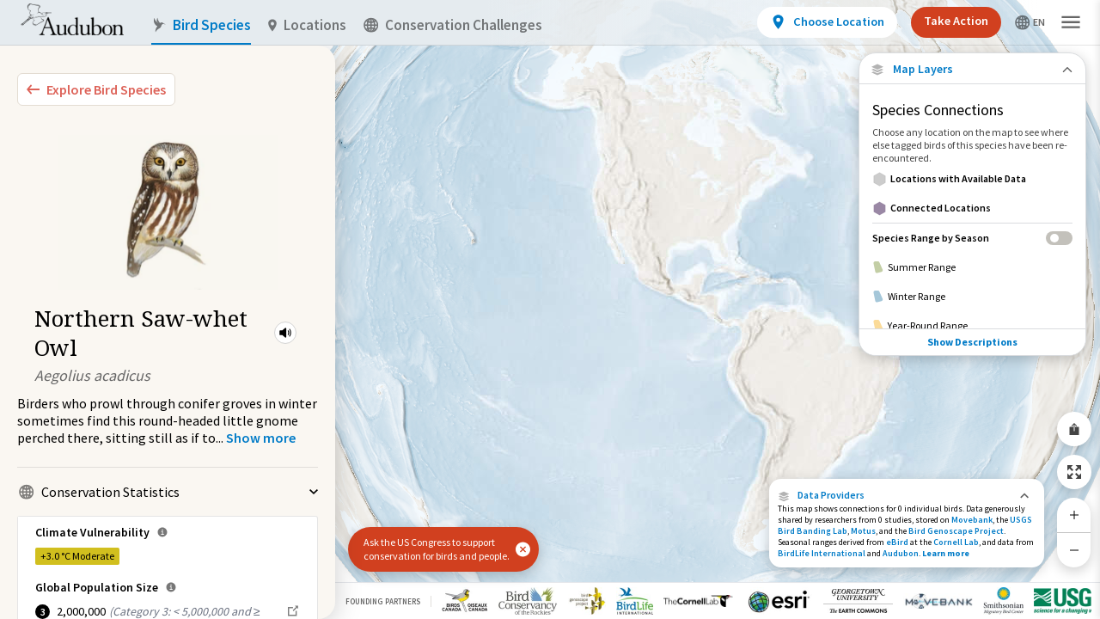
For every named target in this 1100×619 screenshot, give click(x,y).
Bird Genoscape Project (956, 530)
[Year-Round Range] (972, 325)
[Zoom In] (1074, 515)
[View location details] (827, 22)
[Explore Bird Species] (96, 89)
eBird (897, 542)
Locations (307, 25)
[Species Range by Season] (972, 238)
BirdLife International (821, 553)
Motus (863, 530)
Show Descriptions (972, 341)
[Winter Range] (972, 296)
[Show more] (261, 437)
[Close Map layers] (972, 69)
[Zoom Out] (1074, 549)
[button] (285, 333)
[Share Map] (1074, 429)
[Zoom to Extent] (1074, 472)
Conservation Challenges (453, 25)
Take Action (956, 20)
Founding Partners (382, 601)
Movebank (972, 519)
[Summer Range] (972, 267)
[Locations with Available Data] (972, 178)
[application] (550, 309)
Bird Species (201, 25)
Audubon (901, 553)
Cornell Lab (956, 542)
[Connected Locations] (972, 208)
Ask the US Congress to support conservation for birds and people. (437, 549)
